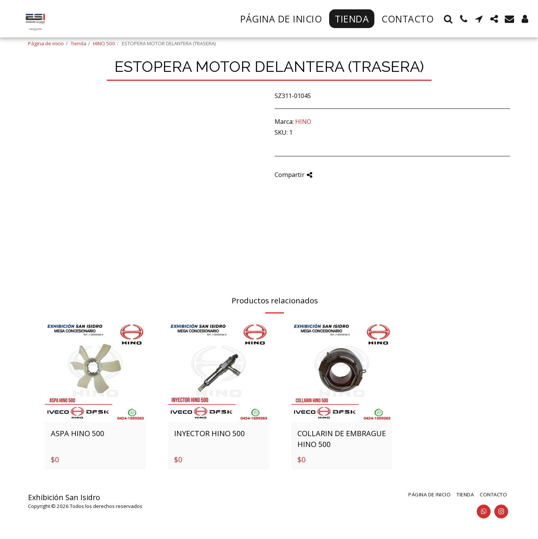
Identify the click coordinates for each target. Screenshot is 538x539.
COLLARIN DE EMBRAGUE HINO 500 (341, 439)
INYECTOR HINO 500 (209, 433)
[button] (448, 19)
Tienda (78, 43)
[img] (95, 371)
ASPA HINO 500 (77, 433)
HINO (303, 121)
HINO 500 (104, 43)
